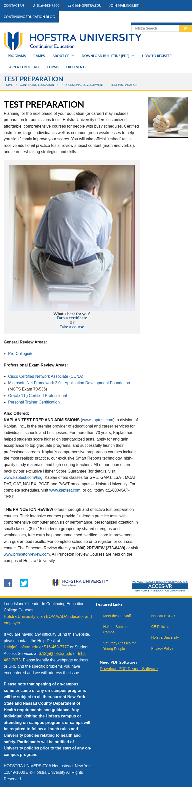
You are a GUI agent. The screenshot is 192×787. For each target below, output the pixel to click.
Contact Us (14, 6)
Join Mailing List (124, 6)
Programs (17, 56)
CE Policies (160, 627)
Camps (39, 56)
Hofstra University (165, 637)
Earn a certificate (72, 317)
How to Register (157, 56)
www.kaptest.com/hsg (23, 477)
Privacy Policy (162, 648)
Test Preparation (33, 79)
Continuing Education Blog (29, 17)
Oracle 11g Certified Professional (37, 396)
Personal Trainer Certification (34, 402)
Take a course (72, 326)
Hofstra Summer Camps (116, 629)
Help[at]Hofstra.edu (21, 647)
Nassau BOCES (163, 616)
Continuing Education (37, 84)
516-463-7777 (56, 647)
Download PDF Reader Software (129, 669)
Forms (52, 67)
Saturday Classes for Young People (119, 646)
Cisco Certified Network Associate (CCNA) (46, 376)
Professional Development (82, 84)
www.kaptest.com (97, 420)
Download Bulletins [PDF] (105, 56)
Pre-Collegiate (21, 353)
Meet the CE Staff (117, 616)
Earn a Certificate (24, 67)
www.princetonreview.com (27, 554)
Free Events (76, 67)
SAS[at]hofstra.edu (55, 653)
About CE (60, 56)
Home (9, 84)
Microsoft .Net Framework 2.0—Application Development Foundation (69, 383)
